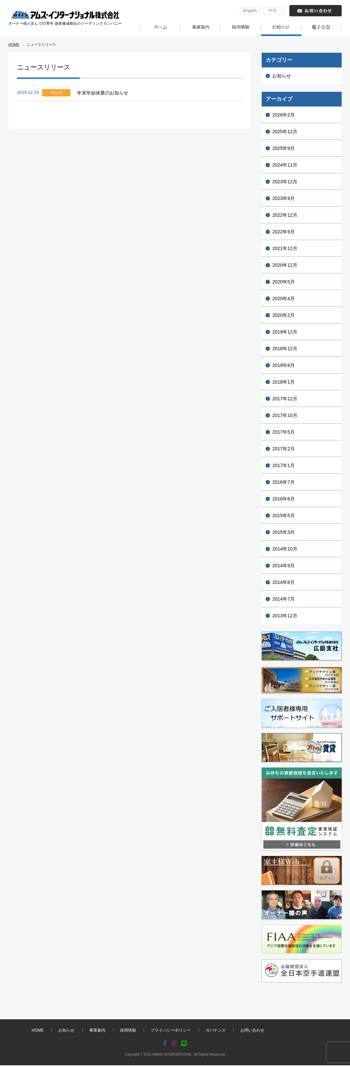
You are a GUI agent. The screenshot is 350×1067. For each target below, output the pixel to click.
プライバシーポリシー (171, 1030)
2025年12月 (284, 131)
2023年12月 (284, 181)
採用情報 (128, 1030)
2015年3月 (283, 532)
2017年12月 (284, 398)
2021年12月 (284, 248)
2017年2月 (283, 448)
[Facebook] (165, 1044)
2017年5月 (283, 432)
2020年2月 (283, 315)
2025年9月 (283, 148)
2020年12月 (284, 265)
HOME (13, 44)
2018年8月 (283, 365)
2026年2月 (283, 115)
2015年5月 (283, 515)
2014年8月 (283, 582)
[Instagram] (174, 1044)
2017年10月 (284, 415)
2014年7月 (283, 599)
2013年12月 (284, 615)
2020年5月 (283, 281)
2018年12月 (284, 348)
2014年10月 (284, 549)
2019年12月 (284, 332)
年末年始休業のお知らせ (102, 92)
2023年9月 (283, 198)
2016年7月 (283, 482)
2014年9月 (283, 565)
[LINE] (184, 1044)
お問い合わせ (252, 1030)
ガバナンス (216, 1030)
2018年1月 (283, 382)
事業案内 (97, 1030)
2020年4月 (283, 298)
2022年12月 (284, 215)
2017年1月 (283, 465)
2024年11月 (284, 165)
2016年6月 (283, 498)
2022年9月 (283, 231)
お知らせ (281, 75)
